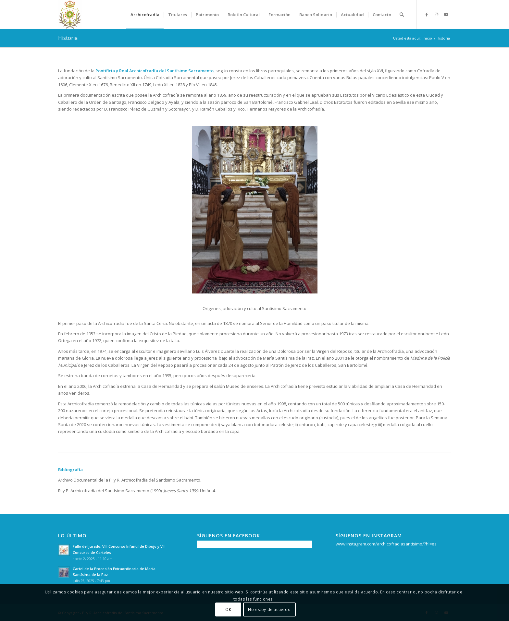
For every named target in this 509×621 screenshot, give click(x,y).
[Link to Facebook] (426, 14)
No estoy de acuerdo (269, 609)
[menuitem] (145, 14)
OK (228, 609)
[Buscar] (401, 14)
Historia (68, 38)
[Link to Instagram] (436, 14)
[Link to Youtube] (446, 14)
